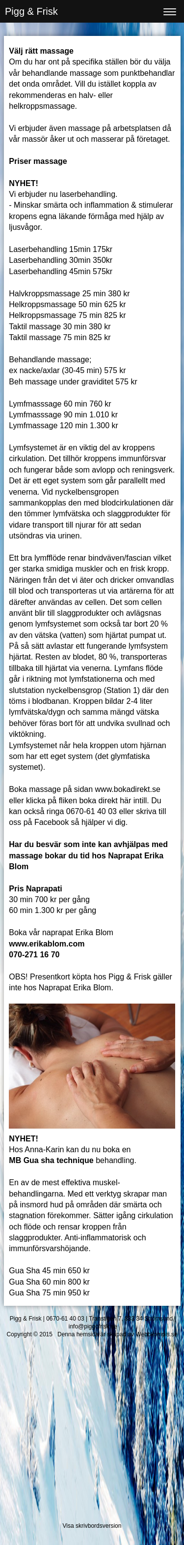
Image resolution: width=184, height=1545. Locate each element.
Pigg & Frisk (31, 11)
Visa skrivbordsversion (92, 1525)
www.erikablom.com (46, 944)
